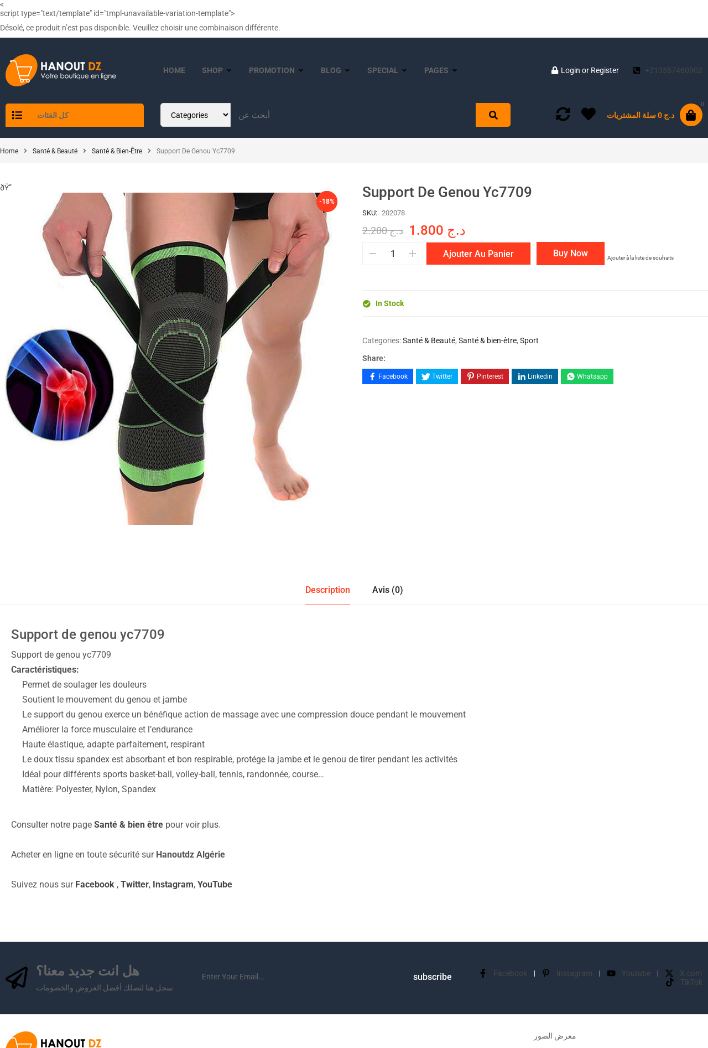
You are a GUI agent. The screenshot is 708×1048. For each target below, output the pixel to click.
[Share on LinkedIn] (535, 376)
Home (9, 151)
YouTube (214, 884)
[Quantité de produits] (392, 253)
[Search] (493, 115)
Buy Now (570, 253)
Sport (529, 340)
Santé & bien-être (117, 151)
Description (327, 590)
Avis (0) (387, 590)
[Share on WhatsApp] (587, 376)
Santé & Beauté (55, 151)
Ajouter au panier (478, 254)
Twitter (135, 884)
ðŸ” (9, 187)
